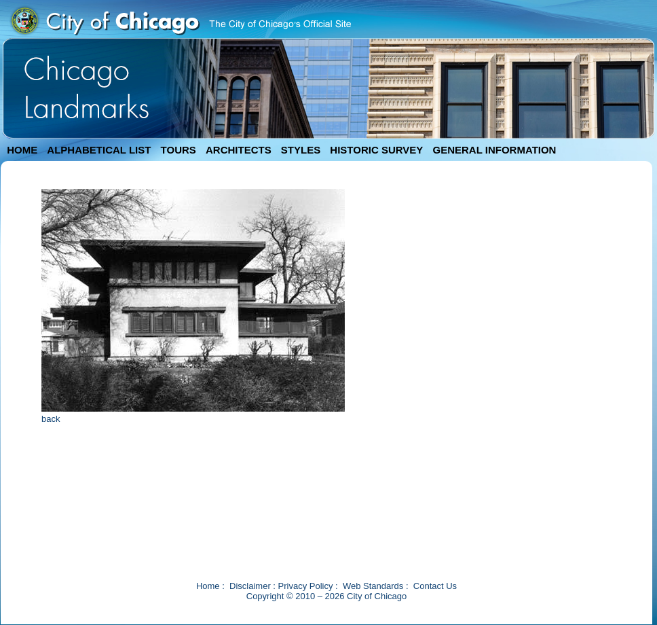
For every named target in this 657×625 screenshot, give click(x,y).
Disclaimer (250, 586)
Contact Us (435, 586)
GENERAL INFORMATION (495, 150)
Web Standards (373, 586)
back (50, 419)
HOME (22, 150)
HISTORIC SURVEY (376, 150)
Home (208, 586)
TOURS (178, 150)
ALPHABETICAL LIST (99, 150)
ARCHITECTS (238, 150)
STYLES (300, 150)
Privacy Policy (305, 586)
